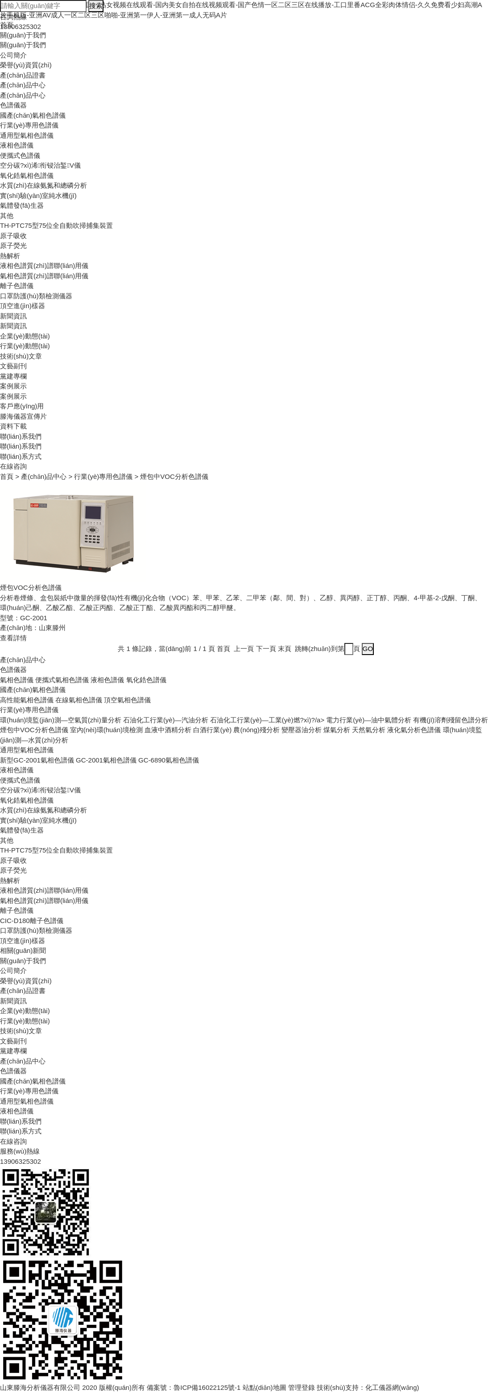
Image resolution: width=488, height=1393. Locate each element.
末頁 (284, 648)
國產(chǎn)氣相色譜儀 (33, 115)
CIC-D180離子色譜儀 (31, 920)
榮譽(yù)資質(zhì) (26, 65)
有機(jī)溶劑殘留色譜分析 (450, 720)
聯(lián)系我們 (20, 436)
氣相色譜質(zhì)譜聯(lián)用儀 (44, 276)
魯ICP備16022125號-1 (207, 1387)
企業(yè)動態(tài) (25, 336)
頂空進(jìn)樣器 (22, 305)
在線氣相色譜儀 (78, 700)
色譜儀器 (13, 105)
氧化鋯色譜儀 (146, 680)
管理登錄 (301, 1387)
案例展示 (13, 386)
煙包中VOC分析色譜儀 (34, 730)
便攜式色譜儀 (20, 155)
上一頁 (244, 648)
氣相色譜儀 (16, 680)
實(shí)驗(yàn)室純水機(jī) (38, 195)
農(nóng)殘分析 (256, 730)
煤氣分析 (336, 730)
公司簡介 (13, 55)
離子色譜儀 (16, 285)
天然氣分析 (368, 730)
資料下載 (13, 426)
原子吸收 (13, 235)
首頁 (6, 476)
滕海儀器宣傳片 (23, 416)
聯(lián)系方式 (20, 456)
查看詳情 (13, 638)
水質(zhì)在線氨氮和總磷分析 (43, 185)
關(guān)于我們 (23, 45)
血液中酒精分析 (168, 730)
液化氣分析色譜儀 (414, 730)
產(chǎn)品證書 (22, 75)
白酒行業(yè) (212, 730)
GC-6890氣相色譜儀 (168, 760)
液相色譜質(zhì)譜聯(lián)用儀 (44, 265)
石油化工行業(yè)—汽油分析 (165, 720)
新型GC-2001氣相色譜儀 (37, 760)
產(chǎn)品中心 (22, 85)
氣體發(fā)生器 (22, 205)
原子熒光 (13, 245)
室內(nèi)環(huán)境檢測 (106, 730)
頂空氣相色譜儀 (127, 700)
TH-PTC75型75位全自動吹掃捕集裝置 (56, 225)
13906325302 (20, 1161)
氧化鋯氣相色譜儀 (27, 175)
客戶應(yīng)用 (22, 406)
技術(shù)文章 (21, 356)
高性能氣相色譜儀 (27, 700)
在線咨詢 (13, 466)
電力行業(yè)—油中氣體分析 (368, 720)
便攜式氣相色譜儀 (62, 680)
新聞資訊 (13, 316)
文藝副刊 (13, 366)
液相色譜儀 (16, 145)
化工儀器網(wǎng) (392, 1387)
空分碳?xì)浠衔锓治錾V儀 (40, 165)
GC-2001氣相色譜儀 (106, 760)
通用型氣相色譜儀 (27, 135)
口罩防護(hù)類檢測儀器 (36, 296)
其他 (6, 215)
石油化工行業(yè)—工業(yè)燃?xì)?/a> (268, 720)
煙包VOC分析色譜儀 (31, 587)
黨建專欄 (13, 376)
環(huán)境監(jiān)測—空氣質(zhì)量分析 (60, 720)
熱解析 (10, 256)
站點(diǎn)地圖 (264, 1387)
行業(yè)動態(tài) (25, 346)
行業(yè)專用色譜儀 (29, 125)
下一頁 (266, 648)
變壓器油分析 (301, 730)
